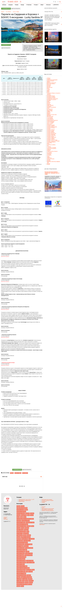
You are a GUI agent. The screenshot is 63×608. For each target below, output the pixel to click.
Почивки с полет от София (52, 140)
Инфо (42, 4)
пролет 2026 (49, 142)
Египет (48, 92)
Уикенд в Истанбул (50, 158)
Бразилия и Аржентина (51, 82)
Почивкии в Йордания (51, 141)
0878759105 (56, 4)
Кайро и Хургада (50, 105)
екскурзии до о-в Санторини (52, 98)
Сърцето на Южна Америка (52, 151)
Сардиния (49, 149)
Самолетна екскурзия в (51, 148)
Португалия (49, 124)
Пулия (48, 143)
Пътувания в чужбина (51, 144)
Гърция (48, 89)
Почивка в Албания (20, 547)
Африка (48, 81)
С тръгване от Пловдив (51, 147)
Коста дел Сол (50, 109)
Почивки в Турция (50, 136)
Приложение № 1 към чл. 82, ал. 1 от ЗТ (26, 499)
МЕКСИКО (49, 115)
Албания (48, 78)
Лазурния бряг (50, 110)
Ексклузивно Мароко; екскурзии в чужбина (25, 518)
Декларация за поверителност (25, 500)
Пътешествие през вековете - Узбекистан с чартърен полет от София (52, 173)
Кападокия (49, 106)
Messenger (6, 519)
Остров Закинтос (50, 119)
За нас (43, 507)
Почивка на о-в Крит (51, 127)
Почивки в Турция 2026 (51, 137)
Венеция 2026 (49, 87)
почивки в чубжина (50, 138)
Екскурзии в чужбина (51, 96)
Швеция (48, 163)
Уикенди (22, 4)
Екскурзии (11, 4)
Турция (48, 156)
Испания (48, 102)
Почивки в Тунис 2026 (51, 135)
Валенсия (49, 84)
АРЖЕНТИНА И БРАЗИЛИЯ (52, 79)
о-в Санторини (50, 117)
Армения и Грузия (50, 80)
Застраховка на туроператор (47, 509)
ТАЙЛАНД (49, 154)
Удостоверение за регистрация (48, 508)
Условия (36, 4)
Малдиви (49, 112)
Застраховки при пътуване (47, 499)
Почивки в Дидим (50, 131)
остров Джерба (50, 118)
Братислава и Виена (51, 83)
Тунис (23, 580)
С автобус (49, 146)
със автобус (49, 152)
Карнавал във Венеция (51, 107)
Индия (48, 101)
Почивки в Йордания (51, 134)
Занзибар (49, 100)
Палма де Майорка (50, 121)
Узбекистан (49, 157)
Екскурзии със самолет (51, 99)
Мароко (48, 113)
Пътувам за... (44, 501)
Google (5, 518)
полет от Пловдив (50, 122)
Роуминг (43, 502)
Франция (48, 160)
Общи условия (21, 501)
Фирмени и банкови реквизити (48, 510)
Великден (49, 85)
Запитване (28, 4)
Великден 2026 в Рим (52, 40)
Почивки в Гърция (50, 130)
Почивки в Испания (51, 132)
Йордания (49, 104)
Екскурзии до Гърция (51, 97)
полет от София (16, 11)
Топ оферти (49, 155)
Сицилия (48, 150)
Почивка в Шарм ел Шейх (52, 126)
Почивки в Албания (51, 129)
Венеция (48, 86)
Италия (48, 103)
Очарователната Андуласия (52, 120)
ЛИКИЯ (48, 111)
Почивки (16, 4)
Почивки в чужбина (51, 139)
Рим (48, 145)
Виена (48, 88)
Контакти (48, 4)
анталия (22, 506)
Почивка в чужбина (51, 125)
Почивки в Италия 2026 (51, 133)
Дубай (48, 91)
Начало (4, 4)
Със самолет (8, 11)
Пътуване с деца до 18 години (47, 500)
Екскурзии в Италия (51, 95)
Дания (48, 90)
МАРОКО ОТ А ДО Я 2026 (52, 114)
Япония (48, 164)
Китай (48, 108)
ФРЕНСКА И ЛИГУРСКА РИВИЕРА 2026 (24, 584)
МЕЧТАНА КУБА (50, 116)
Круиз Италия (26, 533)
